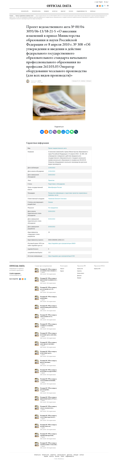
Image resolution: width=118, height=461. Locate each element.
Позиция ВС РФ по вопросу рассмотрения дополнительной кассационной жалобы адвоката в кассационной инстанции (48, 388)
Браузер (63, 11)
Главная (11, 15)
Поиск (71, 11)
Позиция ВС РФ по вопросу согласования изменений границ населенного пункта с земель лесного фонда (48, 379)
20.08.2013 (51, 226)
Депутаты (79, 275)
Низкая (50, 202)
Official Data (59, 6)
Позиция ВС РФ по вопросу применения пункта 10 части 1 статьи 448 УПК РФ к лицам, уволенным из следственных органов (48, 398)
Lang (106, 2)
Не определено (53, 208)
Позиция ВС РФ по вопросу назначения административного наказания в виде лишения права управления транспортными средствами (48, 297)
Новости (62, 268)
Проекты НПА (36, 11)
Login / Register (99, 2)
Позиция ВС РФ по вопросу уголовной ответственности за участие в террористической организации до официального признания (48, 269)
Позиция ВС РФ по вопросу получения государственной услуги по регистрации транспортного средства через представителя (48, 370)
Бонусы (54, 11)
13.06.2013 (51, 167)
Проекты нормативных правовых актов (24, 15)
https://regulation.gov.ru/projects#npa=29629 (61, 243)
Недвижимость (82, 11)
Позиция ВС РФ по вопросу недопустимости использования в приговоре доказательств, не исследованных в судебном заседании (48, 425)
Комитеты (79, 271)
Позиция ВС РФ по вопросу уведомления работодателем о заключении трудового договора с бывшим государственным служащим (49, 306)
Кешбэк (46, 11)
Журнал (92, 11)
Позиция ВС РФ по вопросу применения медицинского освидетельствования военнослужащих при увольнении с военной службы (48, 279)
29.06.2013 (51, 211)
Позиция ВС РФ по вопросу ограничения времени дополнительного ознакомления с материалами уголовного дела (49, 434)
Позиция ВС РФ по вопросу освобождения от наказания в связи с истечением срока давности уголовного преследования (48, 443)
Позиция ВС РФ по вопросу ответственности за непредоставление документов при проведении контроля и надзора (48, 315)
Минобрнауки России (55, 187)
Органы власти (80, 273)
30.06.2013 (51, 219)
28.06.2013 (51, 175)
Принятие (51, 180)
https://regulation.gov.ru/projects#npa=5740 (61, 256)
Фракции (79, 277)
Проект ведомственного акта (57, 148)
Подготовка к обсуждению (56, 184)
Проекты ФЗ (25, 11)
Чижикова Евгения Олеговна (57, 198)
